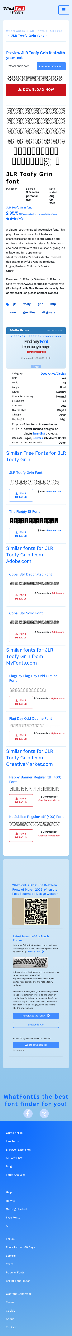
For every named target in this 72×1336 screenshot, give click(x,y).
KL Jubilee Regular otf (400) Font (36, 817)
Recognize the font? (36, 1015)
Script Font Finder (18, 1281)
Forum (10, 1239)
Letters (11, 1255)
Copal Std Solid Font (26, 613)
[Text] (20, 66)
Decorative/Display (53, 373)
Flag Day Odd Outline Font (30, 718)
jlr (14, 304)
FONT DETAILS (21, 495)
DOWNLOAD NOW (36, 90)
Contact (11, 1327)
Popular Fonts (15, 1272)
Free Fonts (13, 1217)
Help (9, 1192)
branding (39, 433)
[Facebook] (28, 1113)
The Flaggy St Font (24, 511)
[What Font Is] (14, 10)
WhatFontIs (15, 31)
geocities (29, 312)
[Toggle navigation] (63, 9)
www (12, 312)
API (8, 1226)
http (53, 304)
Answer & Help (35, 952)
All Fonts (37, 31)
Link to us (12, 1141)
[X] (44, 1113)
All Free (56, 31)
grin (40, 304)
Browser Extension (18, 1149)
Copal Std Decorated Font (30, 574)
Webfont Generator (36, 1045)
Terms (10, 1302)
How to (10, 1200)
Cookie (10, 1310)
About (10, 1319)
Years (9, 1264)
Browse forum (36, 1025)
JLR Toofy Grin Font (25, 473)
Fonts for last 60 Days (20, 1247)
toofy (27, 304)
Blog (9, 1166)
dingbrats (48, 312)
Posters (38, 438)
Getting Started (16, 1209)
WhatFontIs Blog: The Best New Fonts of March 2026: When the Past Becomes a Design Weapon (35, 890)
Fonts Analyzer (15, 1175)
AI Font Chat (14, 1158)
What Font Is (14, 1133)
